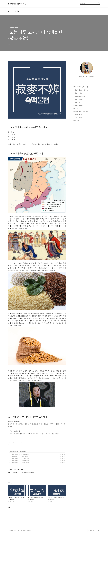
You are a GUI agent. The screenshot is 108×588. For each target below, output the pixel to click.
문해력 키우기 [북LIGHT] (17, 4)
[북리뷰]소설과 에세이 (79, 96)
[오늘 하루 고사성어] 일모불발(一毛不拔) (18, 508)
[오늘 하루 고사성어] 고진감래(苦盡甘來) (18, 512)
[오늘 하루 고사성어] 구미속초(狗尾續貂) (18, 505)
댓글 (9, 557)
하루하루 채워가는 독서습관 (80, 87)
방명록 (17, 11)
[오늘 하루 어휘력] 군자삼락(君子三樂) (18, 507)
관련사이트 (91, 581)
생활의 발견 (76, 108)
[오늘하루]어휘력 (77, 114)
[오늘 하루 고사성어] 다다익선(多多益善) (18, 510)
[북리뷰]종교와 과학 (78, 99)
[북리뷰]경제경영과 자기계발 (80, 90)
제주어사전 (76, 121)
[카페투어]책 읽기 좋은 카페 (80, 111)
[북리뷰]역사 (76, 102)
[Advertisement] (37, 433)
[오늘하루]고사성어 (13, 501)
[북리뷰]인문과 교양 (78, 93)
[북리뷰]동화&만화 (78, 105)
